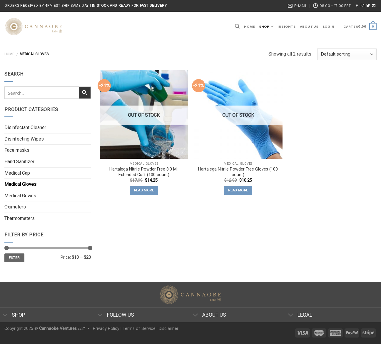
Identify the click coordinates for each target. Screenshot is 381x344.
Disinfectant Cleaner (25, 127)
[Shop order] (347, 54)
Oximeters (15, 207)
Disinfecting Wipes (24, 139)
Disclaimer (168, 328)
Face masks (16, 150)
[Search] (237, 26)
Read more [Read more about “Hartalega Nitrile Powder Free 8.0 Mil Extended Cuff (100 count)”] (144, 190)
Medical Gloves (20, 184)
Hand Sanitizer (19, 161)
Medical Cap (17, 173)
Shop (266, 26)
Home (249, 26)
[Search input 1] (42, 92)
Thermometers (19, 218)
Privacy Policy (106, 328)
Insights (287, 26)
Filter (14, 258)
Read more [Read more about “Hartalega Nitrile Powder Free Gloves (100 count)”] (238, 190)
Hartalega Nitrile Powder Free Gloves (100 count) (238, 172)
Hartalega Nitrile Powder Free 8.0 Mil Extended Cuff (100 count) (143, 172)
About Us (309, 26)
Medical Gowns (20, 195)
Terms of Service (139, 328)
